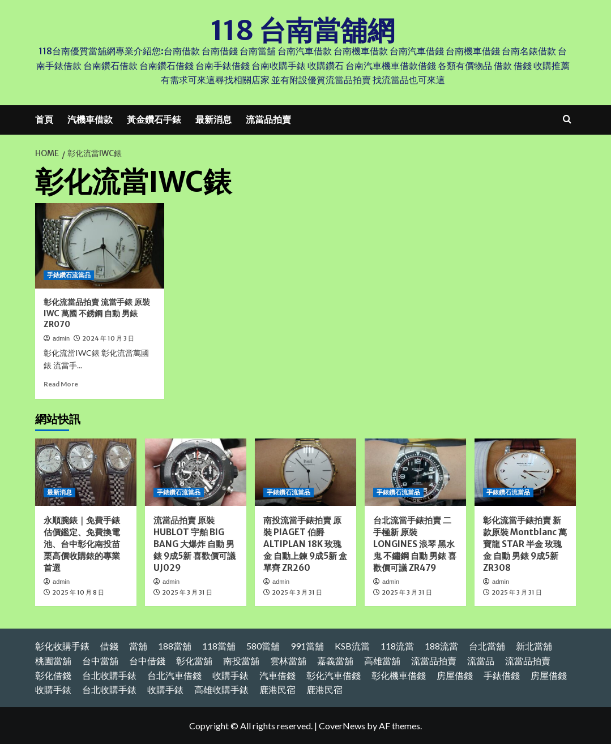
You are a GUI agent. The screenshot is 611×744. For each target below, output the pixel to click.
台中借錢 (147, 660)
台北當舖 (487, 645)
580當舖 (263, 645)
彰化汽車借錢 (333, 674)
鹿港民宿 (277, 689)
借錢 (109, 645)
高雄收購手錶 (221, 689)
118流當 (397, 645)
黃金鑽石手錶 (154, 119)
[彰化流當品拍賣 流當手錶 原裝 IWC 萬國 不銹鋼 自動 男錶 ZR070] (99, 246)
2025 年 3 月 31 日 (187, 592)
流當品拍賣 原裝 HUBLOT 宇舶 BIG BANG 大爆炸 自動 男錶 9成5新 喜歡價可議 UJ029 (194, 544)
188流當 (441, 645)
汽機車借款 (90, 119)
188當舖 (174, 645)
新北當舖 (534, 645)
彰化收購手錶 (62, 645)
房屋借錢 (455, 674)
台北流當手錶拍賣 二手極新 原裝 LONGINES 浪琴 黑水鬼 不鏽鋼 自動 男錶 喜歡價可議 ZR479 (414, 544)
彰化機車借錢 (398, 674)
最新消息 (213, 119)
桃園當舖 (53, 660)
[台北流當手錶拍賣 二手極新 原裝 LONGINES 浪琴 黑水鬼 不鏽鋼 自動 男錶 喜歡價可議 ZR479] (415, 472)
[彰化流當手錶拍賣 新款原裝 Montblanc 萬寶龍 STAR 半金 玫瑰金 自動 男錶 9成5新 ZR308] (525, 472)
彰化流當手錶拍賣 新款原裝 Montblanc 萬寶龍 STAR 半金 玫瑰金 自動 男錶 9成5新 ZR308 (525, 544)
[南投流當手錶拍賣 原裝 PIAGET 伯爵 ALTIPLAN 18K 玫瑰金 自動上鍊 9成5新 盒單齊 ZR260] (305, 472)
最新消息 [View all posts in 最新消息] (59, 492)
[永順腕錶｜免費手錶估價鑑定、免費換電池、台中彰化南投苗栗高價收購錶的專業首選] (85, 472)
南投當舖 (241, 660)
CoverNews (342, 725)
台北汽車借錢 (174, 674)
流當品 (480, 660)
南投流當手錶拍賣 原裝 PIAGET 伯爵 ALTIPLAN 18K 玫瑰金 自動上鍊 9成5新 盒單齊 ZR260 (305, 544)
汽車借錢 (277, 674)
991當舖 (307, 645)
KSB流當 (352, 645)
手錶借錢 (502, 674)
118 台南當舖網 (303, 31)
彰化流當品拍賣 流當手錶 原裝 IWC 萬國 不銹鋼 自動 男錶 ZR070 (97, 313)
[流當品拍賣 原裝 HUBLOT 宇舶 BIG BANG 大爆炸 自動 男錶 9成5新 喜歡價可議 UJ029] (195, 472)
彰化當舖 (194, 660)
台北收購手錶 (109, 674)
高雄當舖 (382, 660)
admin (61, 338)
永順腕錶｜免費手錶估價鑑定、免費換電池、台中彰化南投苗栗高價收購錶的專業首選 (82, 544)
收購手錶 (230, 674)
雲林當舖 (288, 660)
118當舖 (219, 645)
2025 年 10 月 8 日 (78, 592)
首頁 (44, 119)
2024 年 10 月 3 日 (108, 338)
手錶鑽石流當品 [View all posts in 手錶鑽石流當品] (69, 275)
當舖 (138, 645)
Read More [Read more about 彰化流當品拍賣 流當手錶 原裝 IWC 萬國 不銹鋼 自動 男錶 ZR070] (61, 384)
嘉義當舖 (335, 660)
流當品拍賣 (268, 119)
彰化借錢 (53, 674)
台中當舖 (100, 660)
